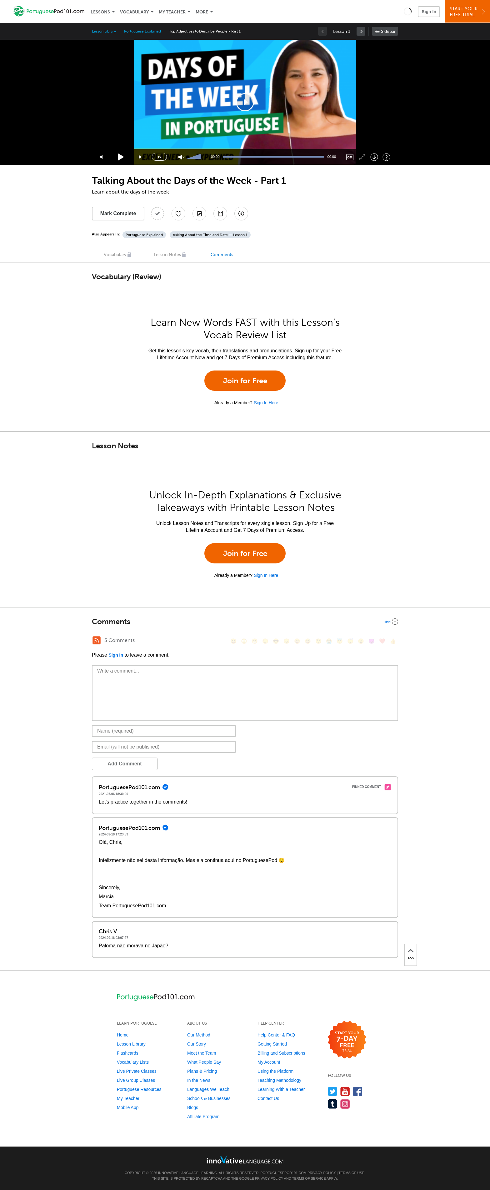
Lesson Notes (167, 254)
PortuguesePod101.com (283, 1173)
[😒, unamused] (265, 641)
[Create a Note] (199, 213)
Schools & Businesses (209, 1098)
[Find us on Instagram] (345, 1104)
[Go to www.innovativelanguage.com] (245, 1159)
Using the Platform (275, 1071)
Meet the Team (201, 1053)
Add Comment (125, 763)
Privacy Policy (322, 1173)
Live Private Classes (137, 1071)
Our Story (196, 1043)
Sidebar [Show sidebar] (388, 31)
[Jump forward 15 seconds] (140, 157)
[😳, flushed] (244, 641)
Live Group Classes (136, 1080)
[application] (245, 102)
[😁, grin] (254, 641)
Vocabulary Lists (133, 1062)
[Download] (374, 157)
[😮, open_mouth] (361, 641)
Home (122, 1034)
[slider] (194, 157)
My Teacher (172, 12)
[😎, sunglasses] (276, 641)
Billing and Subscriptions (281, 1053)
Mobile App (127, 1107)
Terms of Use (351, 1173)
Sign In (429, 11)
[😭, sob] (329, 641)
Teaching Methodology (279, 1080)
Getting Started (272, 1043)
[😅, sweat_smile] (307, 641)
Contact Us (268, 1098)
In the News (198, 1080)
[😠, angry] (286, 641)
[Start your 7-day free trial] (347, 1040)
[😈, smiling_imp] (371, 641)
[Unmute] (181, 157)
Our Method (198, 1034)
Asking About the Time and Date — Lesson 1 (210, 235)
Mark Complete (118, 213)
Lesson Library (104, 31)
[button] (408, 11)
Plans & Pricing (202, 1071)
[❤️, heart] (382, 641)
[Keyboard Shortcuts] (386, 157)
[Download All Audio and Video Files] (241, 213)
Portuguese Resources (139, 1089)
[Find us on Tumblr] (333, 1104)
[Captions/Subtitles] (350, 157)
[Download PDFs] (220, 213)
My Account (269, 1062)
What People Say (204, 1062)
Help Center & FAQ (276, 1034)
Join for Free (245, 380)
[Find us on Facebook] (357, 1091)
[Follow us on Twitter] (333, 1091)
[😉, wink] (318, 641)
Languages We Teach (208, 1089)
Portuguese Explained (142, 31)
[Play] (121, 157)
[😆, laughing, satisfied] (297, 641)
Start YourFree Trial (468, 12)
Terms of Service (309, 1178)
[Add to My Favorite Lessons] (178, 213)
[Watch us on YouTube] (345, 1091)
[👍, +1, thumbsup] (393, 641)
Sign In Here (266, 402)
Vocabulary (134, 12)
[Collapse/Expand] (245, 621)
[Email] (164, 747)
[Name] (164, 731)
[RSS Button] (96, 640)
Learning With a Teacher (281, 1089)
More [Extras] (202, 12)
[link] (361, 31)
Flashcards (127, 1053)
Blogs (192, 1107)
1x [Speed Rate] (159, 157)
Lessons (100, 12)
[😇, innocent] (339, 641)
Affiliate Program (203, 1116)
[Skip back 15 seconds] (101, 157)
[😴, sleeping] (350, 641)
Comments (222, 254)
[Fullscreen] (362, 157)
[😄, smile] (233, 641)
